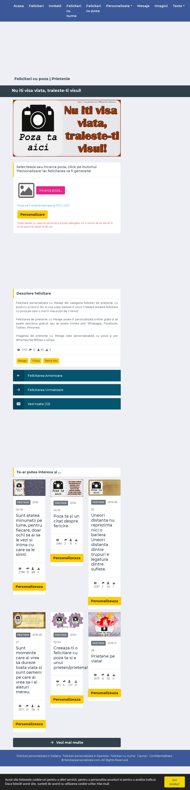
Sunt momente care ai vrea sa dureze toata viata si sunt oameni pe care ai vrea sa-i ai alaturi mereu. (29, 670)
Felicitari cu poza (93, 8)
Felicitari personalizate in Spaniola (86, 756)
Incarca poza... (50, 190)
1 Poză (36, 360)
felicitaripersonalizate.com (82, 760)
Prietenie (61, 78)
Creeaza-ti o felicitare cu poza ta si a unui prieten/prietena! (67, 658)
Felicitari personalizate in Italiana (39, 756)
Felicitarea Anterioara (37, 375)
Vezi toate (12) (31, 403)
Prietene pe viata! (103, 658)
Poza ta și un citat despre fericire (66, 521)
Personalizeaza (29, 587)
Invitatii (55, 6)
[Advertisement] (95, 49)
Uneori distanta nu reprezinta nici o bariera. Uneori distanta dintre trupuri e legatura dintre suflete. (103, 542)
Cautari (142, 756)
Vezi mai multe (66, 742)
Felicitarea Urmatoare (38, 389)
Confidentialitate (160, 756)
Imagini (161, 6)
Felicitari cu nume (73, 11)
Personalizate (118, 6)
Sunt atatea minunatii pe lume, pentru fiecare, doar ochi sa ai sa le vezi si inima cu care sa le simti (29, 535)
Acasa (19, 6)
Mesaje (143, 6)
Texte (177, 6)
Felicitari (36, 6)
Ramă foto (51, 360)
